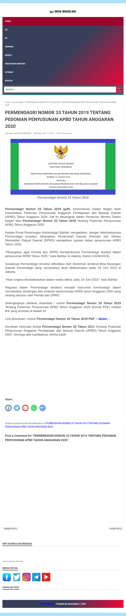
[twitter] (17, 408)
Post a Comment (64, 133)
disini (103, 319)
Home (7, 21)
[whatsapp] (34, 408)
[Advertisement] (63, 367)
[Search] (60, 90)
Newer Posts (10, 529)
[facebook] (8, 408)
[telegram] (42, 408)
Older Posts (116, 529)
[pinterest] (25, 408)
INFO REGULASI (47, 604)
